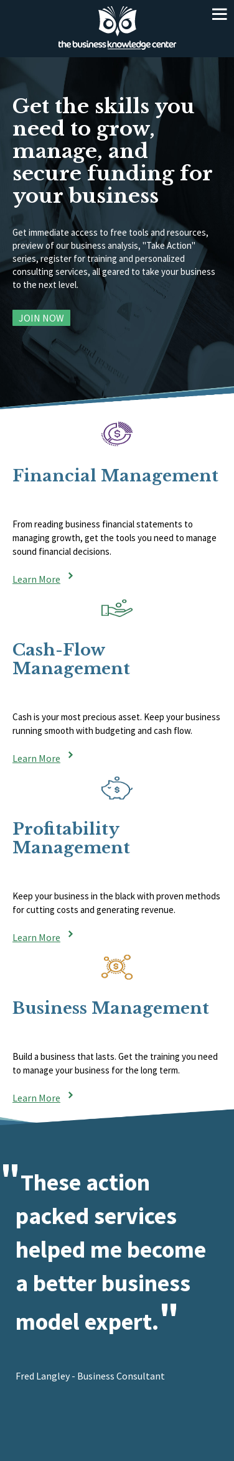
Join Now (41, 318)
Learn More (36, 578)
